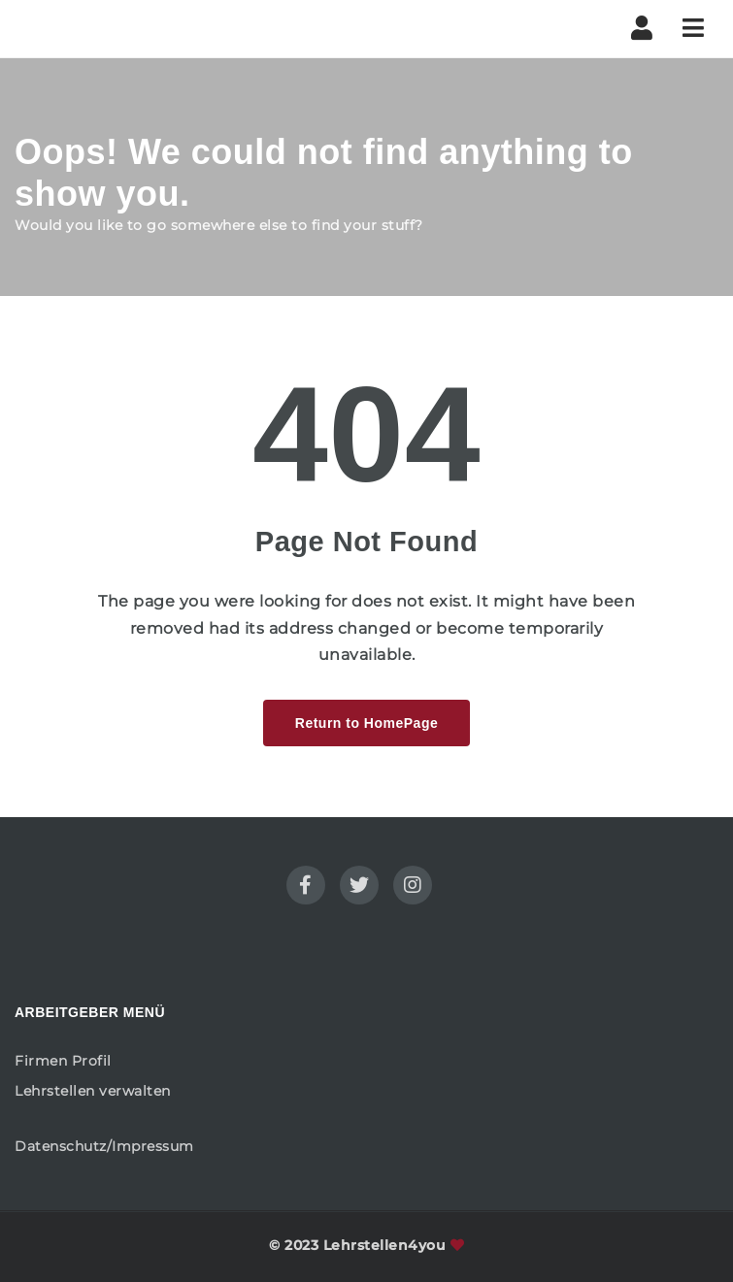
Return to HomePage (366, 723)
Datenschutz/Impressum (104, 1146)
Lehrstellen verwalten (93, 1091)
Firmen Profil (63, 1060)
